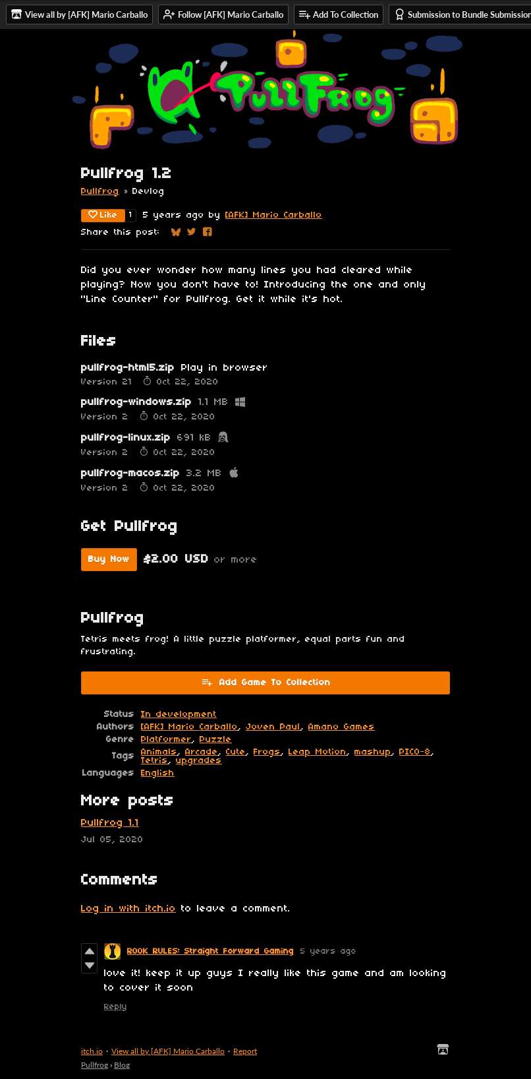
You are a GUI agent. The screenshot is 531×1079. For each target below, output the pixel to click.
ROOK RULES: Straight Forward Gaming (210, 951)
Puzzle (216, 739)
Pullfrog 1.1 (110, 823)
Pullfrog (100, 191)
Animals (159, 752)
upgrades (199, 760)
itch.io (92, 1051)
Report (245, 1051)
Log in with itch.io (128, 909)
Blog (122, 1065)
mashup (372, 752)
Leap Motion (318, 752)
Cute (236, 752)
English (158, 773)
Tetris (154, 760)
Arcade (201, 752)
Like (103, 215)
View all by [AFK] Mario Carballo (168, 1051)
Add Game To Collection (266, 682)
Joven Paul (273, 727)
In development (179, 714)
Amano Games (341, 727)
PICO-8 (415, 752)
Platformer (166, 739)
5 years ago (328, 951)
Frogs (267, 752)
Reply (115, 1006)
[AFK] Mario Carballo (273, 215)
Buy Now (109, 560)
